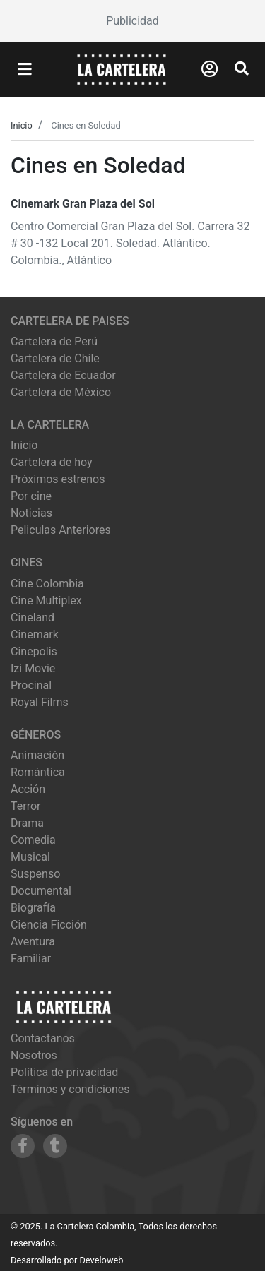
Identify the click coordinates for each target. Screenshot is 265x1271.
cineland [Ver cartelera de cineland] (32, 617)
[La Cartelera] (121, 69)
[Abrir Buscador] (242, 68)
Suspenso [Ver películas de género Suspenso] (35, 874)
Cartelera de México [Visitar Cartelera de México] (61, 392)
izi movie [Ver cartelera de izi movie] (33, 668)
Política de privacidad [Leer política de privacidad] (64, 1072)
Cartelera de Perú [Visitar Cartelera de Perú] (54, 341)
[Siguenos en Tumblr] (55, 1146)
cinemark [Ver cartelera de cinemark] (35, 634)
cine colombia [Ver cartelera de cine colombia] (47, 583)
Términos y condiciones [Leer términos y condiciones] (70, 1089)
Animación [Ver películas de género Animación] (37, 755)
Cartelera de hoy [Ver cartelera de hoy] (52, 462)
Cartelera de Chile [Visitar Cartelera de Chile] (55, 358)
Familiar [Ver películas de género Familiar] (31, 958)
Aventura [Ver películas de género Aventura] (33, 941)
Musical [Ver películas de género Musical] (30, 857)
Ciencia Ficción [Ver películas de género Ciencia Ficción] (49, 924)
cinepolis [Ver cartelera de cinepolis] (34, 651)
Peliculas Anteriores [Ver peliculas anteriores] (61, 530)
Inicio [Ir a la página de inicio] (24, 445)
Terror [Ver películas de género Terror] (26, 806)
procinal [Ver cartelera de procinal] (31, 685)
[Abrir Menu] (24, 69)
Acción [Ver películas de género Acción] (28, 789)
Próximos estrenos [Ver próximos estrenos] (58, 479)
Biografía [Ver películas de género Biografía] (33, 907)
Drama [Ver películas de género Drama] (27, 823)
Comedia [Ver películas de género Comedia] (33, 840)
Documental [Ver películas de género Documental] (41, 890)
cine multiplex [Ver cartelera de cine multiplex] (46, 600)
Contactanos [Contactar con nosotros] (43, 1038)
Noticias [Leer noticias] (31, 513)
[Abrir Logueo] (209, 69)
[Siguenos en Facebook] (23, 1146)
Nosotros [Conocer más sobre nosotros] (34, 1055)
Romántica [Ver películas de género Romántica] (38, 772)
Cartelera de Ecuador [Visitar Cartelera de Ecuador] (63, 375)
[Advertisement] (132, 21)
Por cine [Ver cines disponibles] (31, 496)
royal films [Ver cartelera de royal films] (40, 702)
